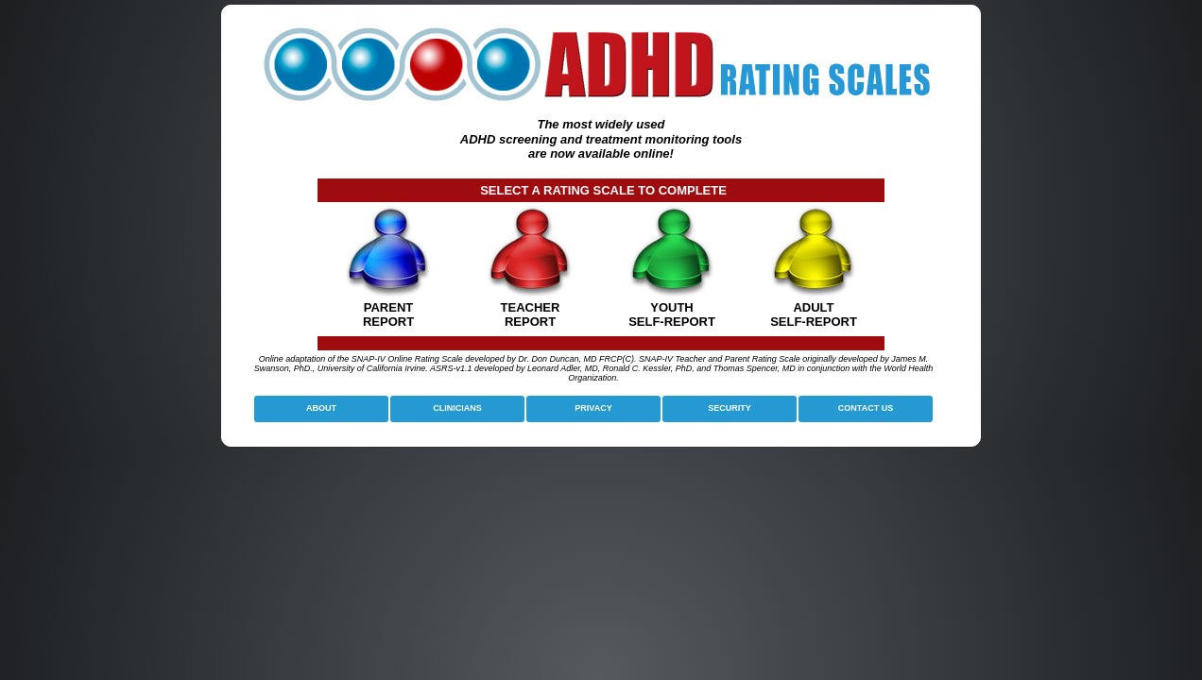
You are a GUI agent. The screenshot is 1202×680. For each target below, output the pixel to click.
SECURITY (729, 408)
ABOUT (321, 408)
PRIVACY (593, 408)
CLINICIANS (457, 408)
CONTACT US (865, 408)
